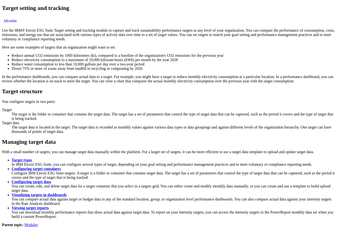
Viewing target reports (30, 208)
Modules (31, 225)
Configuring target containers (36, 169)
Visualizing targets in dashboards (39, 195)
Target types (22, 160)
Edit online (10, 20)
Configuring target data (31, 182)
